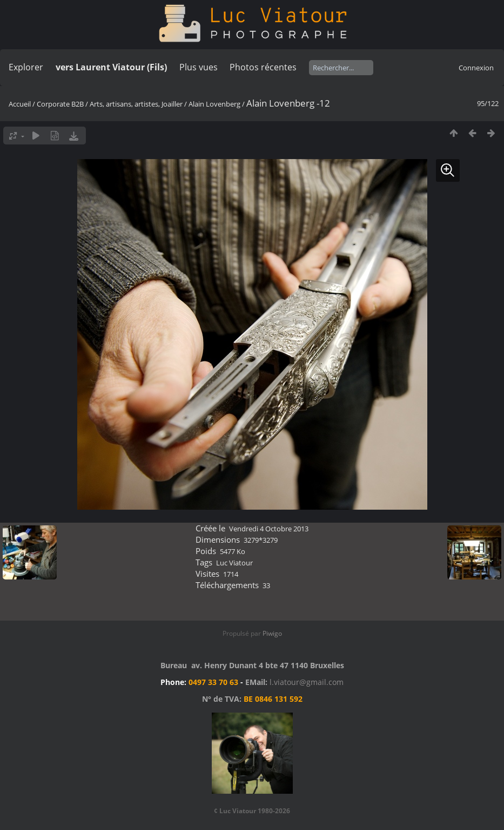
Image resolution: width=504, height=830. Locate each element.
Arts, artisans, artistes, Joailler (136, 104)
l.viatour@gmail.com (307, 682)
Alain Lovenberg (214, 104)
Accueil (20, 104)
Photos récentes (263, 67)
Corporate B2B (60, 104)
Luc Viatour (234, 563)
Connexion (476, 68)
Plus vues (198, 67)
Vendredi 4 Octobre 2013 (268, 528)
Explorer (26, 67)
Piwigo (272, 633)
